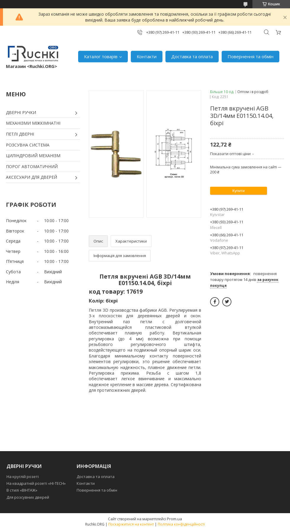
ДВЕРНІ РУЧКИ (21, 112)
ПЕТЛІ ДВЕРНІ (20, 134)
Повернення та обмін (250, 56)
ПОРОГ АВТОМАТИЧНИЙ (32, 166)
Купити (238, 190)
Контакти (147, 56)
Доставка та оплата (192, 56)
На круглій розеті (23, 476)
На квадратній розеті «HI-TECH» (36, 483)
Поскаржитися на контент (131, 524)
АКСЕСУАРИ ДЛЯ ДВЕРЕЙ (31, 177)
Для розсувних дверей (28, 497)
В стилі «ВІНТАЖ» (22, 490)
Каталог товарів (100, 56)
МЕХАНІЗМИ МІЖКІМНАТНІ (33, 123)
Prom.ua (174, 518)
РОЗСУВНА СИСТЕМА (27, 145)
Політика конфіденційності (181, 524)
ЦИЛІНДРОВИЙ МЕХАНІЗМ (33, 155)
